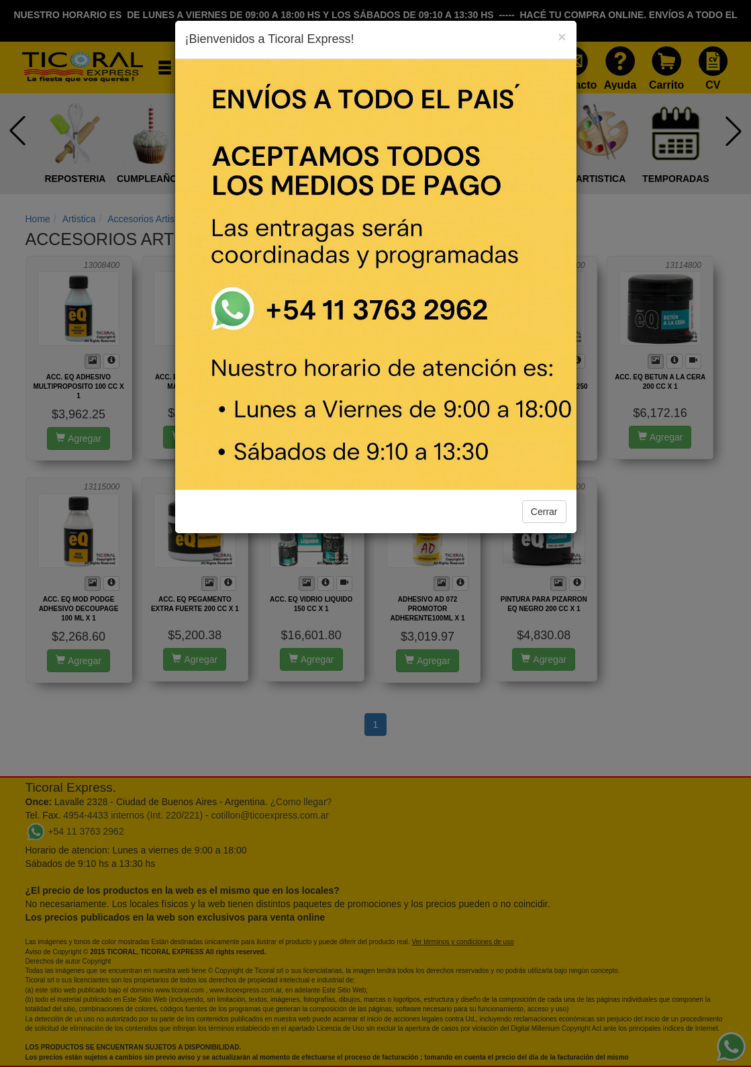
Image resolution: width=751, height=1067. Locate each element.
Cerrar (544, 511)
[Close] (562, 37)
